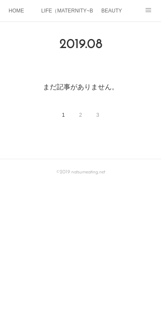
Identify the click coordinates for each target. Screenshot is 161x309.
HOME (16, 11)
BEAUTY (111, 11)
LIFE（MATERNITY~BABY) (67, 11)
